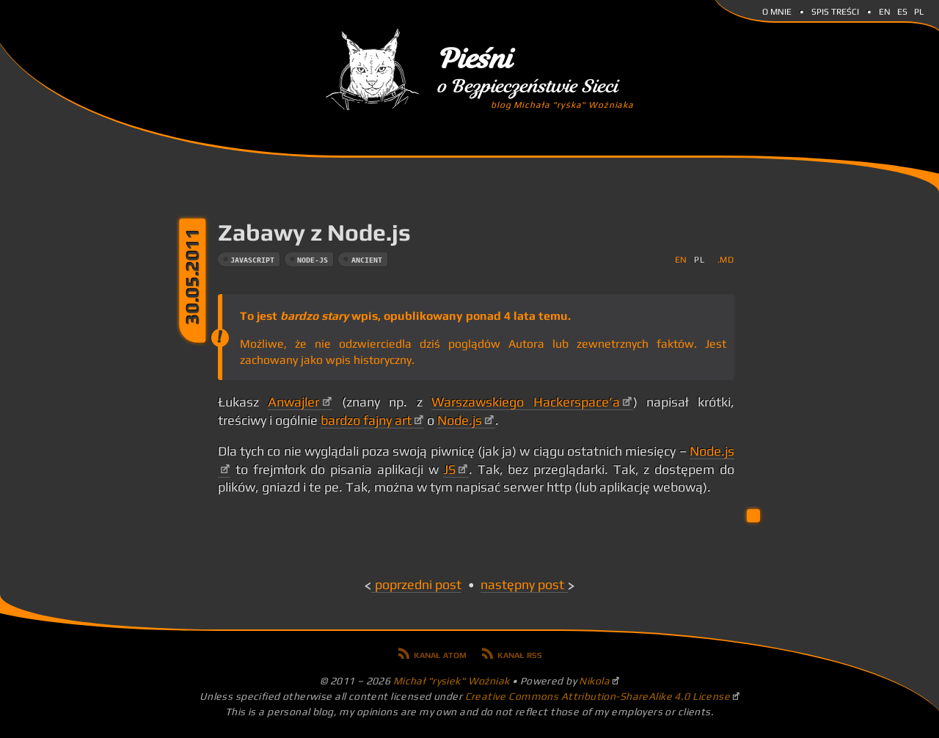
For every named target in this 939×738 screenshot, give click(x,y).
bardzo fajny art (366, 420)
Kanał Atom (440, 653)
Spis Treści (835, 10)
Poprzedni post (418, 584)
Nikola (594, 681)
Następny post (522, 584)
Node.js (459, 420)
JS (449, 469)
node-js (312, 260)
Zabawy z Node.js (314, 232)
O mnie (777, 10)
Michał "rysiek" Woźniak (451, 681)
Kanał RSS (519, 653)
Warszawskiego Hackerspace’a (525, 402)
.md (725, 259)
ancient (366, 260)
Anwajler (293, 402)
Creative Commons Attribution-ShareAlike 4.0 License (598, 696)
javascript (252, 260)
